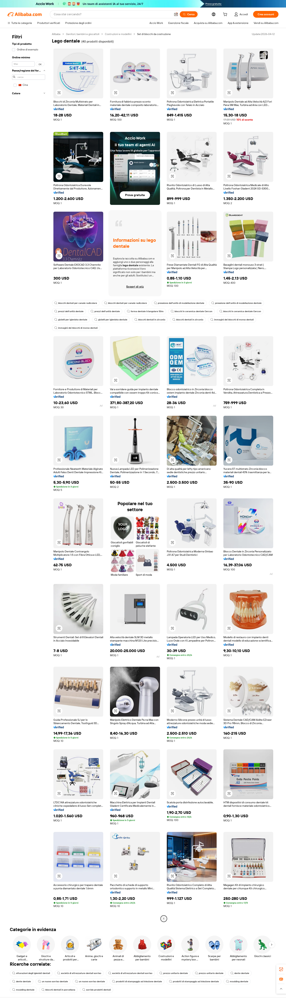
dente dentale (240, 973)
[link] (281, 969)
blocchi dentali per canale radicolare (75, 303)
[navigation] (28, 477)
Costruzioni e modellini (118, 34)
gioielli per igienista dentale (70, 319)
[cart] (226, 14)
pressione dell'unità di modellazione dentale (179, 303)
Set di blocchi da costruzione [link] (154, 34)
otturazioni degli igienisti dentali (31, 973)
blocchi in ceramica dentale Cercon (191, 311)
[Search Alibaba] (112, 14)
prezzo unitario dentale (173, 973)
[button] (176, 14)
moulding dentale (237, 981)
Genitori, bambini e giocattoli (82, 34)
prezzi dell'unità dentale (68, 311)
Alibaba (56, 34)
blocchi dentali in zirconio (149, 319)
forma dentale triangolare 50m (145, 311)
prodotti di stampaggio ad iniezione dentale (137, 981)
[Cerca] (189, 14)
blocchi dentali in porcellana (58, 989)
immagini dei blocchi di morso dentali (232, 319)
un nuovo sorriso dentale (53, 981)
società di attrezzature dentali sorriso (79, 973)
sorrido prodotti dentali (96, 989)
